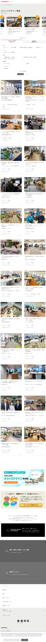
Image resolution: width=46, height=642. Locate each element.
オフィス (11, 1)
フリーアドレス (7, 63)
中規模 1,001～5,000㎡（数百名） (30, 57)
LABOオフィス (39, 47)
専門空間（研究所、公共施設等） (26, 47)
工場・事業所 (13, 47)
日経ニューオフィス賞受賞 (9, 52)
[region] (23, 637)
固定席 (28, 63)
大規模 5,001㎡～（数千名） (9, 57)
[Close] (44, 633)
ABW (5, 68)
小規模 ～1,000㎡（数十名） (9, 58)
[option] (31, 26)
